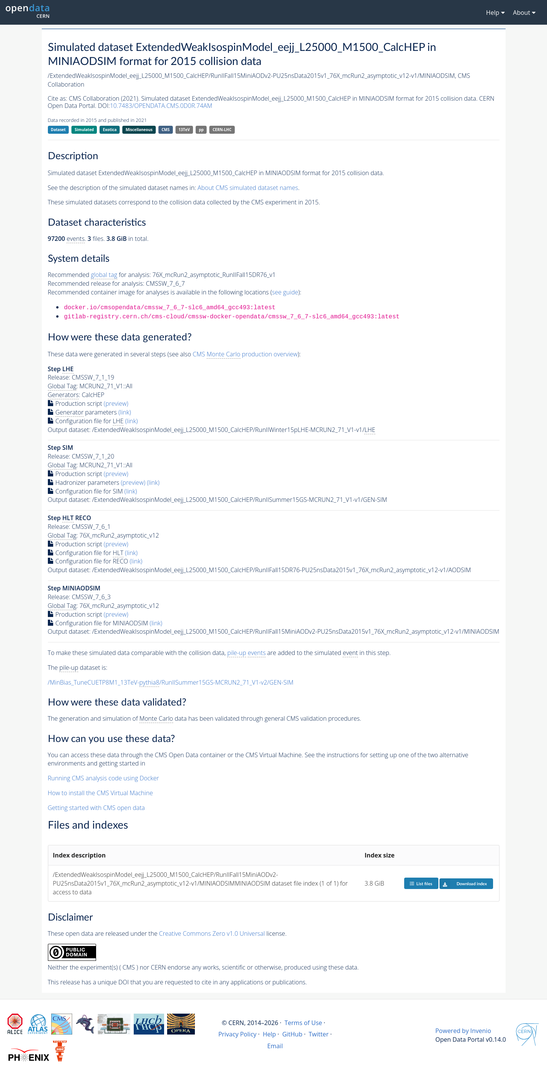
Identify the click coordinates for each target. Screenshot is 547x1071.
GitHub (292, 1034)
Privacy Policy (237, 1034)
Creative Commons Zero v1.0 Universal (212, 933)
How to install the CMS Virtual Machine (100, 793)
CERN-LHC (222, 129)
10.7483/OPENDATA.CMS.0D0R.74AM (161, 105)
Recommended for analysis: (99, 275)
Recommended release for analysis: (96, 283)
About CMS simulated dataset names (248, 188)
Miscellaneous (139, 129)
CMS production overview (245, 354)
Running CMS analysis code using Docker (103, 778)
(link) (125, 412)
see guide (285, 292)
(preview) (116, 403)
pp (201, 129)
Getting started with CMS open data (96, 808)
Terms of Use (303, 1023)
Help (269, 1034)
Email (275, 1046)
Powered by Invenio (463, 1031)
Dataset (58, 129)
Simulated (84, 129)
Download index (463, 883)
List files (420, 883)
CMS (165, 129)
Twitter (318, 1034)
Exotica (110, 129)
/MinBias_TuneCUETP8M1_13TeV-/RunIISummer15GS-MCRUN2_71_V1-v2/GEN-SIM (171, 682)
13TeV (184, 129)
